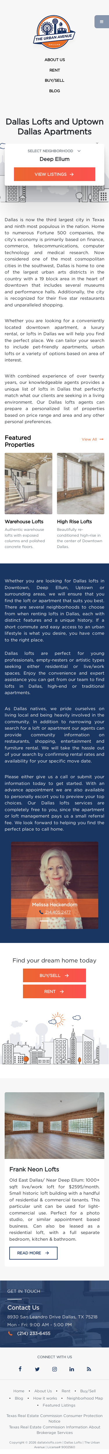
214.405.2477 (54, 912)
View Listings (55, 174)
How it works (45, 1398)
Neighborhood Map (85, 1398)
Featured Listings (59, 1405)
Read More (33, 1253)
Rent (54, 70)
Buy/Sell (54, 80)
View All (93, 439)
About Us (54, 60)
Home (18, 1391)
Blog (54, 91)
